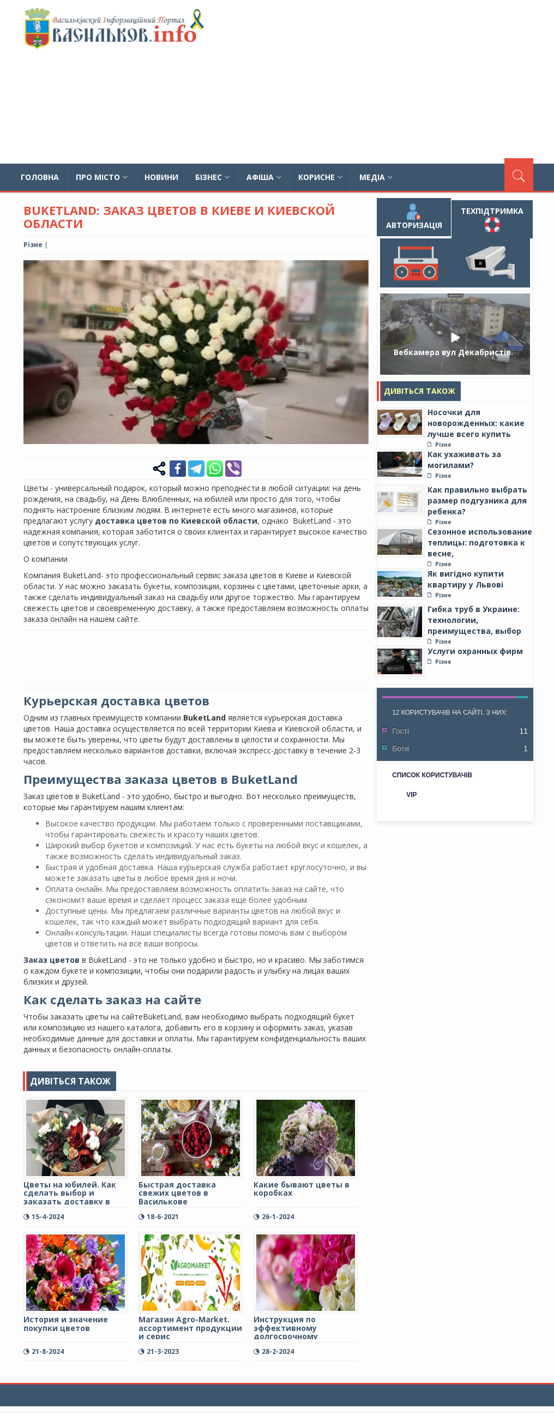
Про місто (102, 177)
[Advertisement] (368, 81)
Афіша (263, 177)
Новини (161, 177)
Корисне (320, 177)
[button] (359, 270)
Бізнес (212, 177)
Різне (33, 244)
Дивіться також (419, 391)
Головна (40, 177)
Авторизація (414, 216)
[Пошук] (518, 174)
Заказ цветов (51, 960)
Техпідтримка (492, 219)
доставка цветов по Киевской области (176, 520)
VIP (411, 795)
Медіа (376, 177)
